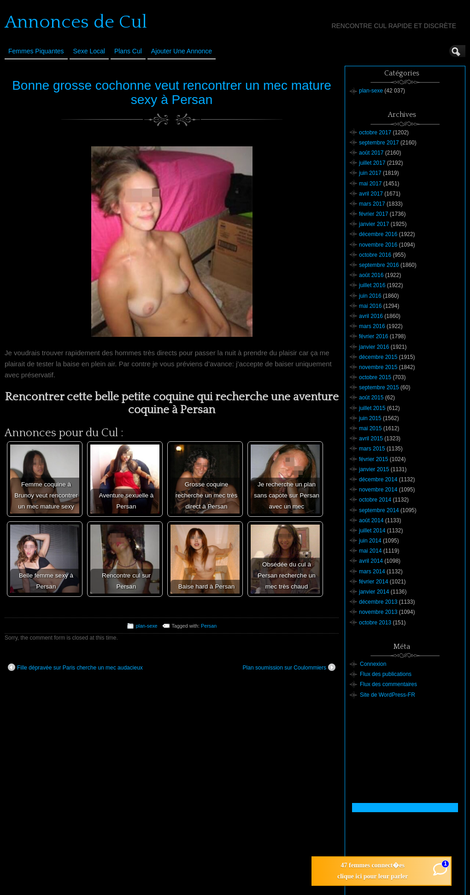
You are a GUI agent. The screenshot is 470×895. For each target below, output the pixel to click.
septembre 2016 (379, 265)
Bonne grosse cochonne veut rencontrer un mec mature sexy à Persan (171, 92)
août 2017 (371, 153)
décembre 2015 (378, 357)
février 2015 (373, 459)
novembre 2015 (378, 367)
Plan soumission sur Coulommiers (289, 667)
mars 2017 (372, 204)
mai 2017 (370, 183)
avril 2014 (371, 561)
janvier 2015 (374, 469)
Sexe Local (89, 51)
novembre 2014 (378, 489)
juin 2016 (370, 296)
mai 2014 (370, 551)
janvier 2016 (374, 347)
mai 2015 (370, 428)
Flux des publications (385, 674)
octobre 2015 (375, 377)
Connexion (373, 664)
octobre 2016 (375, 255)
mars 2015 (372, 448)
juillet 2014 (372, 530)
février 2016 (373, 336)
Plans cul (128, 51)
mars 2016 (372, 326)
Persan (209, 626)
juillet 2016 (372, 285)
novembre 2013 (378, 612)
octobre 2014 (375, 500)
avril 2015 (371, 438)
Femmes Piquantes (36, 51)
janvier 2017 (374, 224)
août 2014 (371, 520)
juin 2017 (370, 173)
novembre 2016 (378, 245)
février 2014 (373, 581)
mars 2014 (372, 571)
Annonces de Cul (76, 22)
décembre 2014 (378, 479)
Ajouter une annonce (181, 51)
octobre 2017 (375, 132)
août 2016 (371, 275)
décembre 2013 (378, 602)
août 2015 (371, 397)
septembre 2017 (379, 142)
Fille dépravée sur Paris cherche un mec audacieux (75, 667)
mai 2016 (370, 306)
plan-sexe (147, 626)
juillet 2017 (372, 163)
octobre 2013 (375, 622)
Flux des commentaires (388, 684)
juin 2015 (370, 418)
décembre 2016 (378, 234)
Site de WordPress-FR (387, 695)
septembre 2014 (379, 510)
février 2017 (373, 214)
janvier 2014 (374, 592)
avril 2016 (371, 316)
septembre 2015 (379, 387)
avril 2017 (371, 194)
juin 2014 (370, 540)
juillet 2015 (372, 408)
